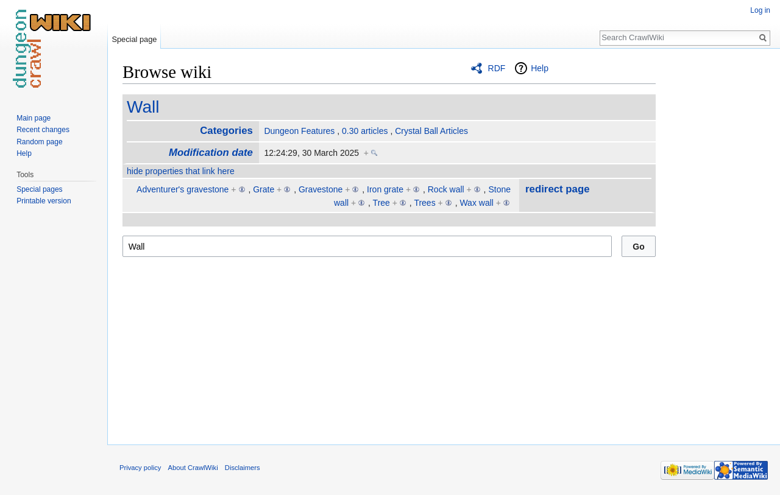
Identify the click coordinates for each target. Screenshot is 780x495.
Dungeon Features (299, 131)
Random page (39, 142)
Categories (226, 130)
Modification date (211, 152)
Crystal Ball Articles (431, 131)
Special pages (39, 189)
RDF (497, 68)
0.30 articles (365, 131)
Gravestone (320, 189)
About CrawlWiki (193, 467)
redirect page (557, 189)
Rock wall (446, 189)
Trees (424, 203)
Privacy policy (140, 467)
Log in (760, 10)
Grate (263, 189)
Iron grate (385, 189)
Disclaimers (242, 467)
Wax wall (476, 203)
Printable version (43, 201)
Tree (381, 203)
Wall (143, 106)
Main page (33, 118)
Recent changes (42, 129)
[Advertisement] (716, 243)
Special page (134, 39)
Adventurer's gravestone (182, 189)
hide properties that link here (181, 171)
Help (539, 68)
